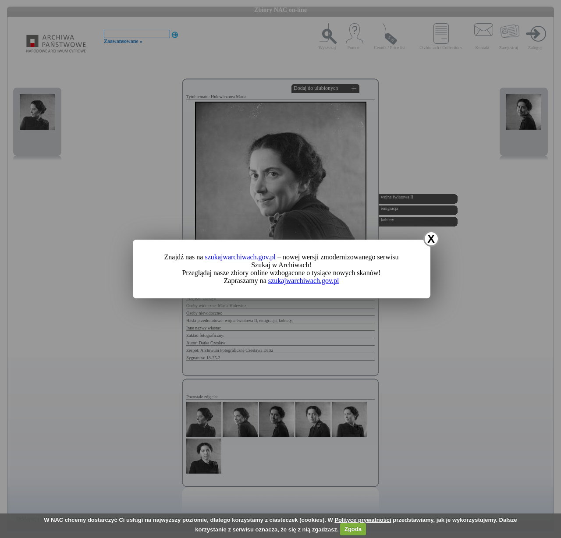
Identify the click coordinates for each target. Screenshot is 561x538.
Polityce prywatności (362, 520)
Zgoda (353, 529)
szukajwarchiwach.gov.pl (240, 257)
